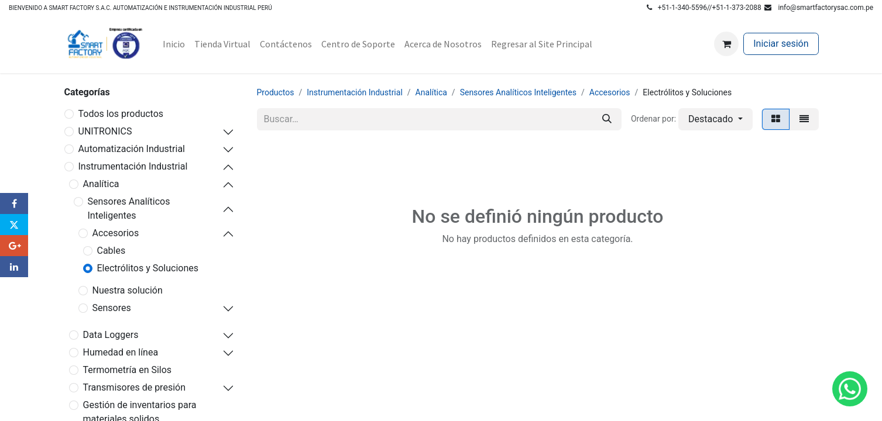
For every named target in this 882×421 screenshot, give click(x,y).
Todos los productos (121, 113)
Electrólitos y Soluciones (148, 268)
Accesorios (115, 233)
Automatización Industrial (132, 148)
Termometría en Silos (127, 369)
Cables (111, 250)
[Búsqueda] (607, 119)
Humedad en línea (121, 352)
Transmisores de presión (134, 387)
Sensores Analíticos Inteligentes (129, 208)
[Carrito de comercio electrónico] (726, 44)
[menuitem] (174, 44)
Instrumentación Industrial (133, 166)
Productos (275, 92)
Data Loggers (111, 334)
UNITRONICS (105, 131)
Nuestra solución (127, 290)
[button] (715, 119)
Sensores (111, 307)
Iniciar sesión (780, 43)
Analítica (101, 183)
